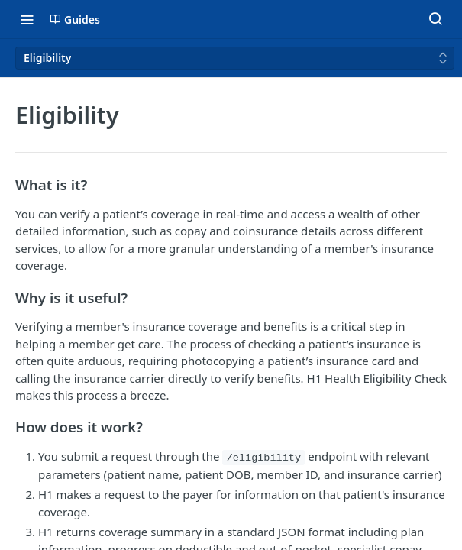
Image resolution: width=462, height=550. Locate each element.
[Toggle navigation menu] (26, 19)
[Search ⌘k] (435, 19)
